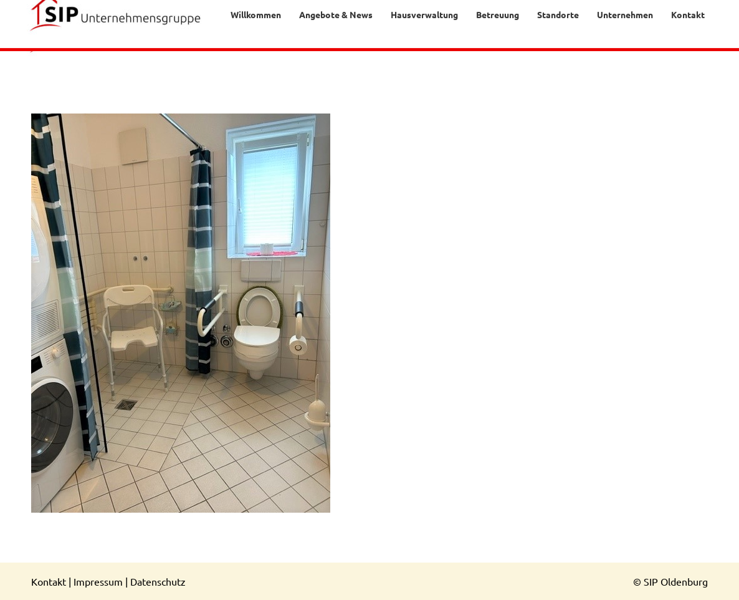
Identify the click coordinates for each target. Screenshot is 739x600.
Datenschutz (158, 581)
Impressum (98, 581)
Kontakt (48, 581)
